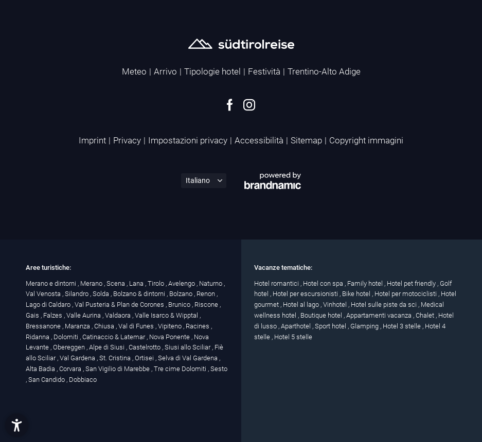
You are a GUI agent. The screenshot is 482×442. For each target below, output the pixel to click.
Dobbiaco (83, 379)
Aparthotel (296, 326)
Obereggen (69, 347)
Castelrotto (145, 347)
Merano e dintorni (52, 283)
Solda (102, 294)
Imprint (92, 140)
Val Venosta (44, 294)
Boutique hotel (322, 315)
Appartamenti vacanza (379, 315)
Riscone (207, 304)
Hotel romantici (277, 283)
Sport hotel (331, 326)
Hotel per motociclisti (406, 294)
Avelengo (182, 283)
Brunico (180, 304)
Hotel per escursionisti (306, 294)
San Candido (47, 379)
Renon (207, 294)
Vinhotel (335, 304)
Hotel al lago (301, 304)
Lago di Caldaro (49, 304)
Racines (198, 326)
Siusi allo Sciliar (188, 347)
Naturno (211, 283)
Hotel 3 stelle (402, 326)
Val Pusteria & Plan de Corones (120, 304)
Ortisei (145, 358)
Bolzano (181, 294)
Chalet (426, 315)
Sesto (218, 369)
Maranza (78, 326)
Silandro (77, 294)
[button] (16, 425)
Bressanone (44, 326)
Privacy (127, 140)
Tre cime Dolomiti (181, 369)
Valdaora (118, 315)
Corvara (71, 369)
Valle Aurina (84, 315)
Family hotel (365, 283)
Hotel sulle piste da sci (384, 304)
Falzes (53, 315)
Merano (92, 283)
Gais (33, 315)
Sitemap (306, 140)
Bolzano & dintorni (140, 294)
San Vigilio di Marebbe (118, 369)
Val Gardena (78, 358)
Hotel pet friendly (412, 283)
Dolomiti (66, 337)
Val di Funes (136, 326)
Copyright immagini (366, 140)
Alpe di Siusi (107, 347)
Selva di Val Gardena (188, 358)
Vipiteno (170, 326)
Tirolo (157, 283)
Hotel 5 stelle (293, 337)
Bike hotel (357, 294)
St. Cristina (115, 358)
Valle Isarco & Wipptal (167, 315)
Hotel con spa (324, 283)
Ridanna (38, 337)
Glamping (365, 326)
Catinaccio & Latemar (114, 337)
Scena (116, 283)
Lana (137, 283)
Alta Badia (41, 369)
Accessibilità (259, 140)
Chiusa (105, 326)
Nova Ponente (170, 337)
